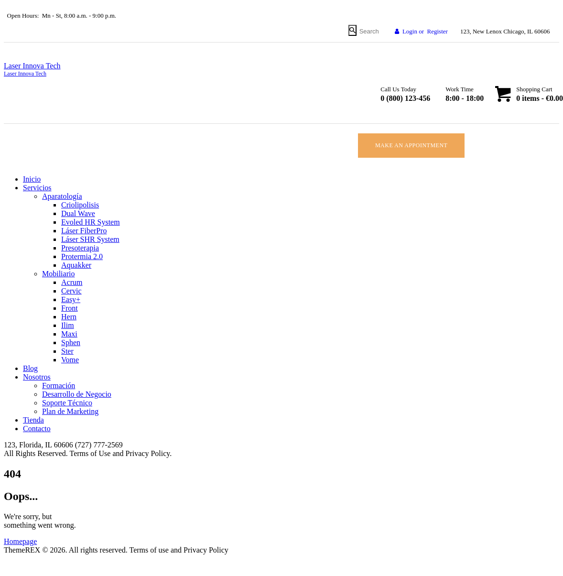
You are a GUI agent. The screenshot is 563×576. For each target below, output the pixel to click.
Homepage (20, 541)
